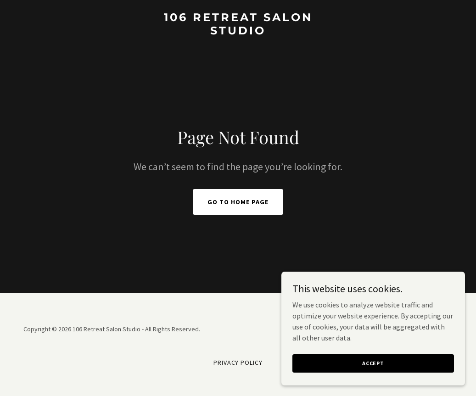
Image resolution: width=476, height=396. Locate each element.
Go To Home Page (238, 202)
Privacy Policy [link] (238, 362)
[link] (238, 31)
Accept (373, 375)
